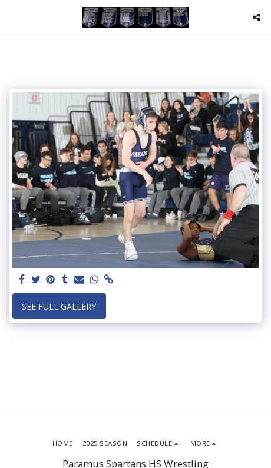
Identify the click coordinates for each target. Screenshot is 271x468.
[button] (13, 17)
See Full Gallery (59, 306)
